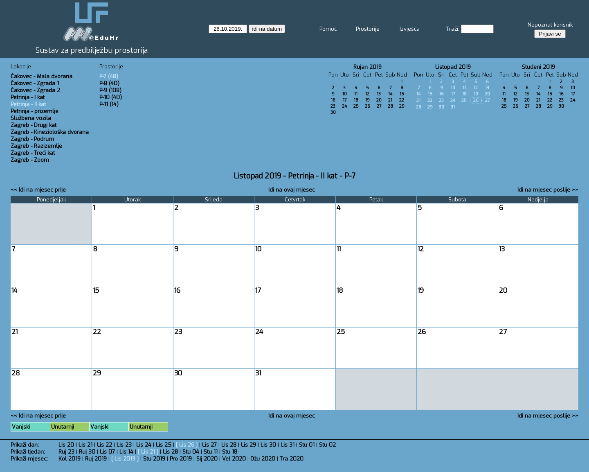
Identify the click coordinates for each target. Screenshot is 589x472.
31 (453, 107)
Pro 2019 (181, 458)
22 (401, 100)
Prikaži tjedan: (28, 451)
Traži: (452, 28)
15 (402, 94)
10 (344, 94)
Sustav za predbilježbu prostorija (92, 50)
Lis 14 (126, 451)
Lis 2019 (125, 458)
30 (333, 112)
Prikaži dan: (25, 444)
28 (390, 106)
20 (379, 100)
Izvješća (410, 28)
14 (390, 94)
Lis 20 (66, 444)
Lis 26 (186, 444)
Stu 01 (307, 444)
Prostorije (368, 28)
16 (333, 100)
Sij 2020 (207, 458)
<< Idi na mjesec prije (38, 189)
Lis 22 (104, 444)
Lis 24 (143, 444)
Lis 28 (228, 444)
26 (367, 106)
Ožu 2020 (262, 458)
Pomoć (328, 28)
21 (390, 100)
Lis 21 (85, 444)
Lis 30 (268, 444)
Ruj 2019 (96, 458)
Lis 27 (209, 444)
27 (379, 106)
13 (379, 94)
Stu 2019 (154, 458)
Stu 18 (229, 451)
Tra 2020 (291, 458)
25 (356, 106)
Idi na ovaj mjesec (291, 189)
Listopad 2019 (453, 66)
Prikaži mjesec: (29, 458)
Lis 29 (248, 444)
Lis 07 (107, 451)
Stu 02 (327, 444)
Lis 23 (124, 444)
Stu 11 (211, 451)
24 (344, 106)
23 (332, 106)
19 (367, 100)
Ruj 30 (87, 451)
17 (344, 100)
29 (402, 106)
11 (355, 94)
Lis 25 (163, 444)
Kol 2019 (69, 458)
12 (367, 94)
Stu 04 (190, 451)
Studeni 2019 (538, 66)
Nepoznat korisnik (550, 24)
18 (356, 100)
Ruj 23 (66, 451)
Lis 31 (287, 444)
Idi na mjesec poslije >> (547, 189)
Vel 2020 (234, 458)
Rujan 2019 (367, 66)
